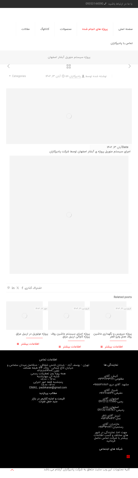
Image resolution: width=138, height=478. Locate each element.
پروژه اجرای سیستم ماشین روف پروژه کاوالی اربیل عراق (70, 335)
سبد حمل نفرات (48, 401)
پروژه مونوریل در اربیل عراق (32, 334)
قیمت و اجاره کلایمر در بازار (48, 399)
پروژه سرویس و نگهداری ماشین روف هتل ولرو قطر (112, 335)
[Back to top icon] (12, 470)
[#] (128, 456)
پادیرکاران (75, 76)
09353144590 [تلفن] (94, 4)
